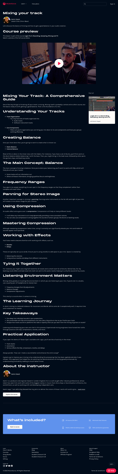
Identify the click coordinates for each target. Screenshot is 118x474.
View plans (35, 4)
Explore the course (11, 394)
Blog (33, 450)
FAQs (90, 450)
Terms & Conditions (96, 456)
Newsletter (35, 452)
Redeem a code (94, 454)
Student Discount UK (39, 454)
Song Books (7, 454)
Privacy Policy (93, 459)
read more (81, 389)
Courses (5, 452)
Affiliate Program (66, 454)
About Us (63, 450)
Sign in (112, 4)
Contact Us (64, 452)
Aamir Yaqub (15, 19)
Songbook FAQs (94, 452)
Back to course (14, 427)
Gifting (5, 459)
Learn (23, 4)
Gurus (5, 456)
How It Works (7, 450)
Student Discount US (39, 456)
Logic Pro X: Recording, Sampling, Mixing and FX (100, 116)
